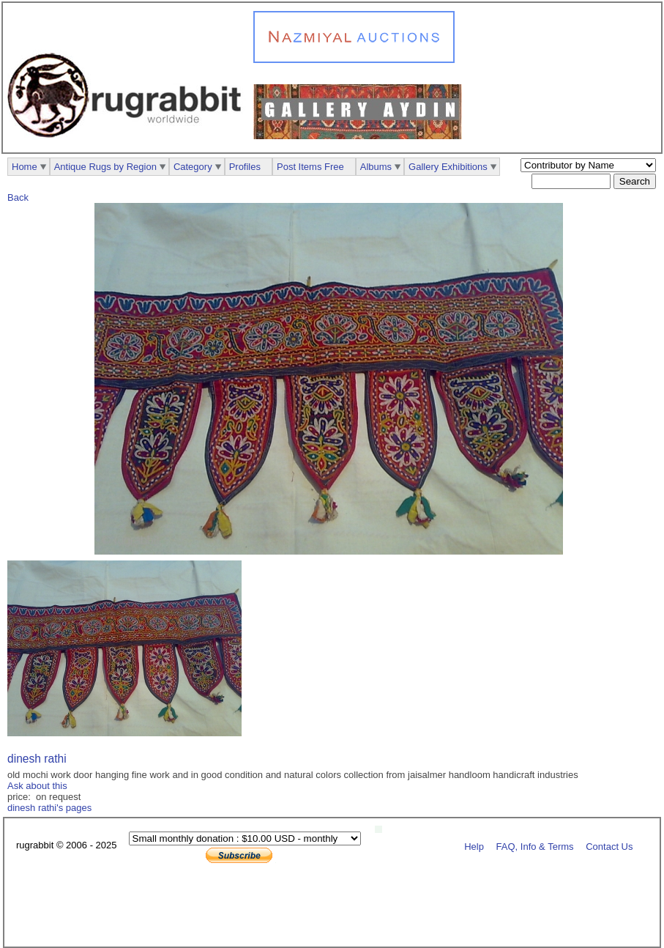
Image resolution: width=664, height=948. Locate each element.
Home (24, 166)
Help (474, 845)
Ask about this (37, 785)
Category (193, 166)
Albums (376, 166)
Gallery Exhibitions (448, 166)
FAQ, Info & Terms (535, 845)
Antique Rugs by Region (105, 166)
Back (18, 197)
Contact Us (609, 845)
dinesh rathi (37, 758)
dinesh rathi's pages (49, 807)
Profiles (245, 166)
